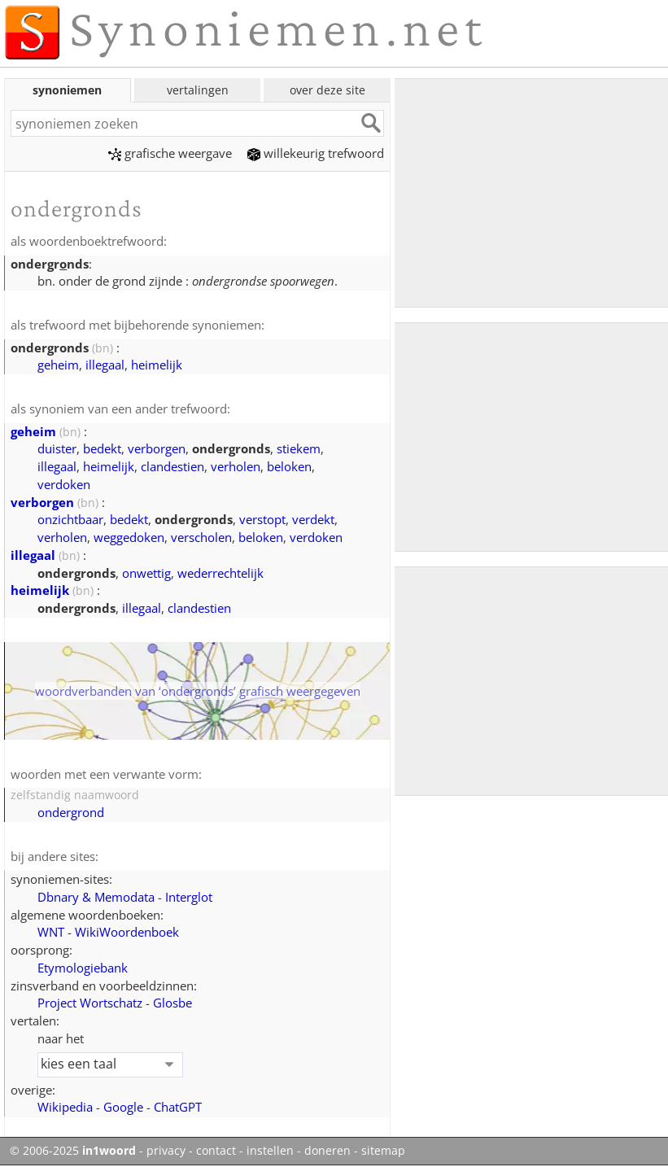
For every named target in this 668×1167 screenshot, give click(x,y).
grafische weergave (170, 153)
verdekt (313, 519)
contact (216, 1150)
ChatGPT (178, 1107)
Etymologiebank (82, 967)
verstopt (262, 519)
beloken (289, 466)
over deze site (327, 90)
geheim (58, 364)
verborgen (157, 448)
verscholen (201, 537)
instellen (270, 1150)
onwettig (146, 573)
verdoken (63, 484)
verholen (235, 466)
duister (56, 448)
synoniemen (67, 90)
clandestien (172, 466)
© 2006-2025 (73, 1150)
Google (123, 1107)
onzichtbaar (70, 519)
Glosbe (172, 1002)
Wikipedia (65, 1107)
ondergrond (70, 812)
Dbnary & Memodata (96, 897)
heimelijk (156, 364)
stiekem (299, 448)
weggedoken (129, 537)
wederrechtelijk (220, 573)
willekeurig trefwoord (315, 153)
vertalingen (198, 90)
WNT (50, 932)
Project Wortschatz (89, 1002)
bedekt (102, 448)
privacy (166, 1150)
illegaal (104, 364)
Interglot (188, 897)
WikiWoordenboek (127, 932)
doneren (327, 1150)
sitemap (383, 1150)
